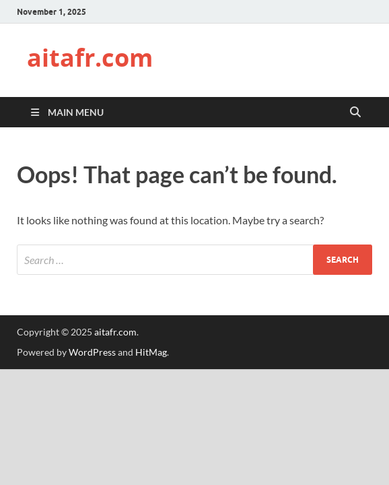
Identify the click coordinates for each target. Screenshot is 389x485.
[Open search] (355, 112)
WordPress (92, 352)
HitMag (151, 352)
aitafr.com (90, 57)
